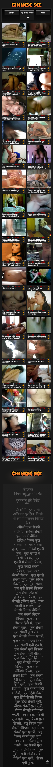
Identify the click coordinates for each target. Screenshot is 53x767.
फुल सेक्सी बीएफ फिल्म (28, 641)
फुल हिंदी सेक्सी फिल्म (28, 697)
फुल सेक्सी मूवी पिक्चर (28, 649)
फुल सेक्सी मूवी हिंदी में (28, 658)
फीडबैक (28, 489)
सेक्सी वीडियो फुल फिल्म (26, 5)
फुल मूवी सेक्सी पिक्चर (28, 588)
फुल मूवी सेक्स (33, 584)
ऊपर (47, 761)
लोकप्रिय (11, 13)
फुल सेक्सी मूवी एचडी (28, 645)
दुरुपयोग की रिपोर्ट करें (28, 501)
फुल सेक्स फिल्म (24, 597)
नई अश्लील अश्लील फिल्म (27, 15)
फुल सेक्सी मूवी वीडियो (28, 654)
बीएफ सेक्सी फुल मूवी (28, 706)
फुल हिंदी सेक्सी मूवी (28, 701)
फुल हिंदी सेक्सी (33, 693)
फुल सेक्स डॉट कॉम (28, 593)
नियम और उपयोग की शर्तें (28, 495)
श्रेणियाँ (43, 13)
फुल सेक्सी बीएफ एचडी (28, 636)
